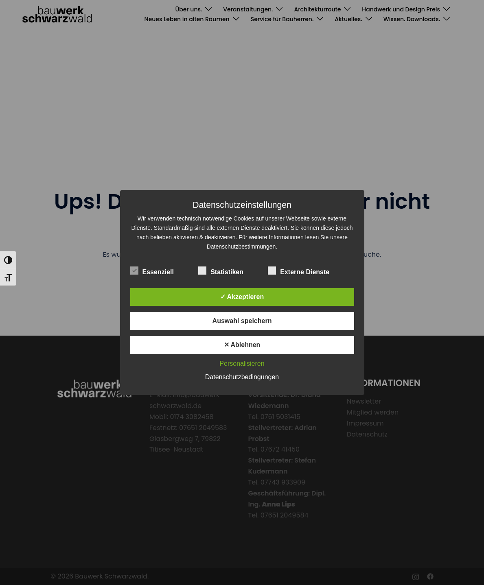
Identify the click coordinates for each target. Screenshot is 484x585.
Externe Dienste (298, 270)
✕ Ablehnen (242, 344)
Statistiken (220, 270)
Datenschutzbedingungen (242, 376)
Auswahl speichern (242, 320)
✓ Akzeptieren (242, 296)
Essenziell (152, 270)
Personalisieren (241, 363)
